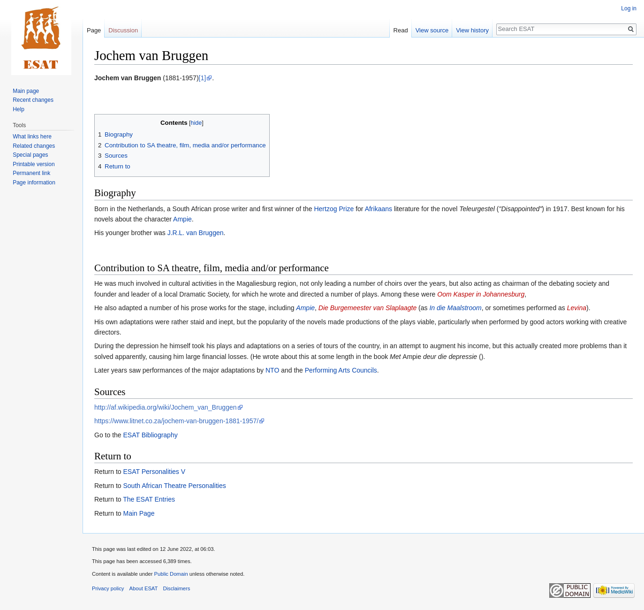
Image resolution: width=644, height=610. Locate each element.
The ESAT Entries (149, 499)
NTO (272, 370)
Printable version (33, 164)
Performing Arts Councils (341, 370)
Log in (628, 8)
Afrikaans (378, 209)
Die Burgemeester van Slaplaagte (367, 308)
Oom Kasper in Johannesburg (480, 294)
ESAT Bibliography (150, 435)
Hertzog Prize (334, 209)
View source (432, 30)
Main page (26, 91)
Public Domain (171, 574)
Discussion (123, 30)
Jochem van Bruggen (127, 78)
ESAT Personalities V (154, 471)
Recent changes (33, 100)
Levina (576, 308)
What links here (32, 136)
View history (472, 30)
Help (18, 109)
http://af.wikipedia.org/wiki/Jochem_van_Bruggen (165, 407)
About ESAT (143, 588)
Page (94, 30)
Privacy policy (108, 588)
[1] (202, 78)
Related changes (34, 146)
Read (401, 30)
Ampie (182, 219)
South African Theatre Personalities (174, 485)
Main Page (138, 513)
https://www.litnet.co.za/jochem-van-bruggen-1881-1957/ (176, 421)
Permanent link (31, 173)
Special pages (30, 155)
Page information (34, 182)
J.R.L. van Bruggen (195, 232)
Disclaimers (176, 588)
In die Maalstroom (455, 308)
